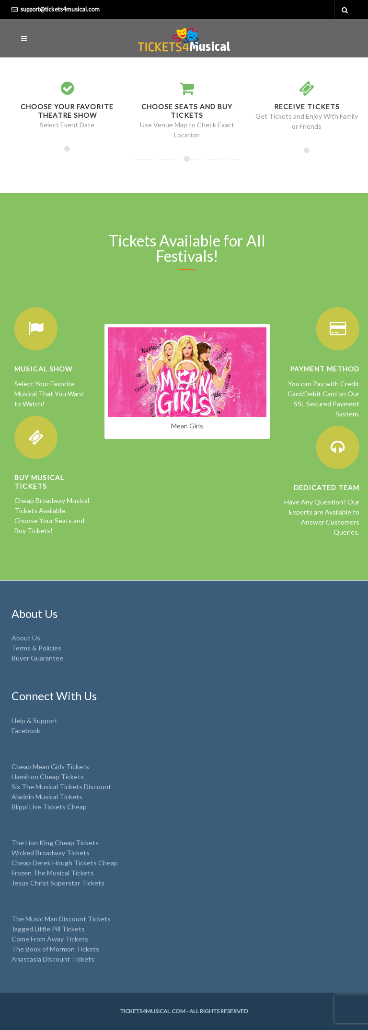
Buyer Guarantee (37, 658)
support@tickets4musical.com (60, 9)
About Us (26, 638)
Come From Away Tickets (50, 939)
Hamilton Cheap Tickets (48, 776)
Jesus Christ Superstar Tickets (58, 883)
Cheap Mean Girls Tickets (50, 766)
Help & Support (35, 721)
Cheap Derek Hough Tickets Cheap (65, 863)
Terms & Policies (36, 648)
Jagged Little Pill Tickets (48, 929)
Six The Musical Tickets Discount (61, 787)
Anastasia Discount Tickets (53, 959)
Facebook (26, 731)
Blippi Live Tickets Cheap (49, 807)
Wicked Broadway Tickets (51, 853)
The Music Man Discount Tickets (61, 919)
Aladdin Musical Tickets (47, 797)
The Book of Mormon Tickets (55, 949)
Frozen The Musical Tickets (53, 873)
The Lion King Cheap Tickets (55, 843)
